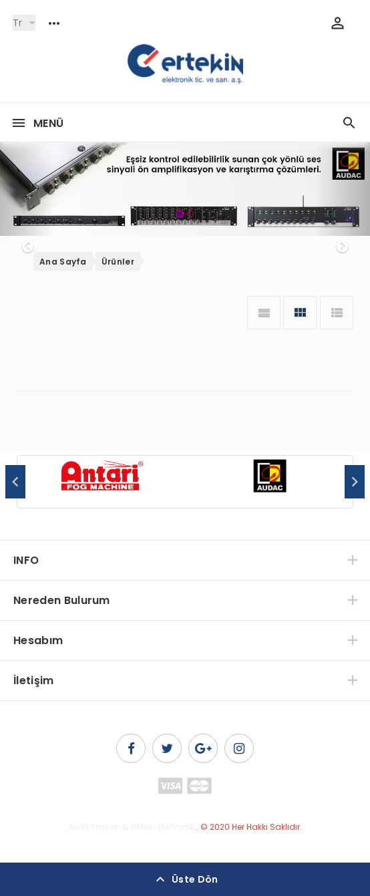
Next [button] (355, 481)
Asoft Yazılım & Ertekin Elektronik (131, 827)
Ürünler (118, 261)
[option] (101, 482)
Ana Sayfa (63, 261)
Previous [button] (15, 481)
